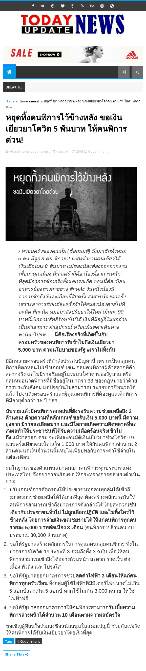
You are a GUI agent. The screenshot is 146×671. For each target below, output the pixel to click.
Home (10, 101)
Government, (98, 151)
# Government (28, 641)
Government (29, 101)
